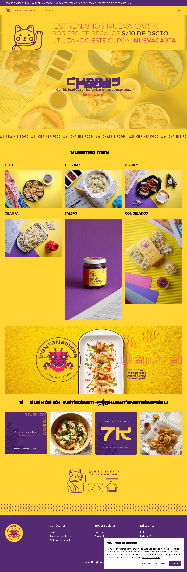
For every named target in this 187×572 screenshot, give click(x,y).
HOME (18, 10)
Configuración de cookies (153, 563)
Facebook (99, 536)
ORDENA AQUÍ (93, 94)
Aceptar (175, 563)
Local (52, 532)
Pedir (142, 532)
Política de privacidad (60, 540)
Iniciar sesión (146, 536)
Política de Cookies (151, 557)
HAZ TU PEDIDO (32, 10)
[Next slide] (185, 32)
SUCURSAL (49, 10)
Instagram (100, 532)
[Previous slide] (2, 32)
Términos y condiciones (61, 536)
